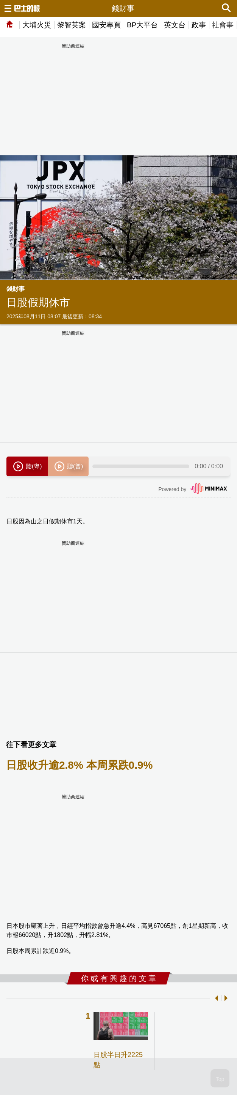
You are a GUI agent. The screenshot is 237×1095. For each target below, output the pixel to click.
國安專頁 (106, 25)
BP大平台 (142, 25)
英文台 (175, 25)
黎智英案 (71, 25)
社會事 (223, 25)
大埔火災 (36, 25)
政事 (199, 25)
